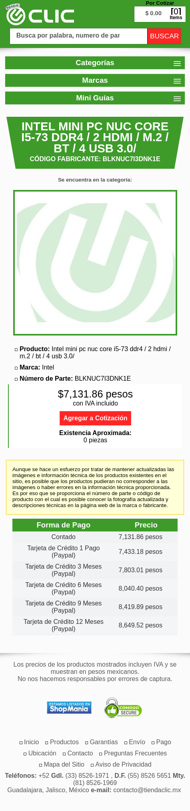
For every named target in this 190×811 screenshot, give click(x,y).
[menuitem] (64, 742)
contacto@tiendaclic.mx (147, 790)
